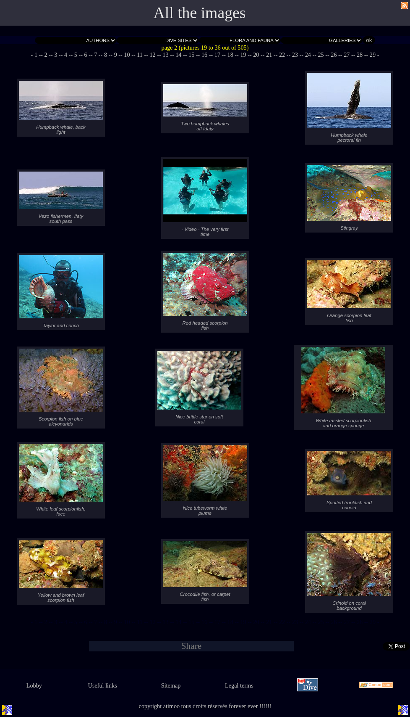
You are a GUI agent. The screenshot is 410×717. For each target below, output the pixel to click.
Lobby (34, 685)
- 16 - (204, 54)
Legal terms (239, 685)
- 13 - (165, 54)
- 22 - (282, 54)
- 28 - (359, 54)
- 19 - (243, 54)
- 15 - (191, 54)
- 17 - (217, 54)
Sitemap (171, 685)
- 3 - (56, 54)
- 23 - (294, 54)
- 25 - (320, 54)
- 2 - (46, 54)
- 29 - (372, 54)
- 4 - (66, 54)
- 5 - (76, 54)
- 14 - (178, 54)
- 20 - (256, 54)
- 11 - (139, 54)
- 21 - (269, 54)
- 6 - (86, 54)
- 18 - (230, 54)
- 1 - (36, 54)
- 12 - (152, 54)
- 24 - (307, 54)
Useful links (102, 685)
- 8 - (106, 54)
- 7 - (96, 54)
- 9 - (115, 54)
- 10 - (126, 54)
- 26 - (333, 54)
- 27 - (346, 54)
